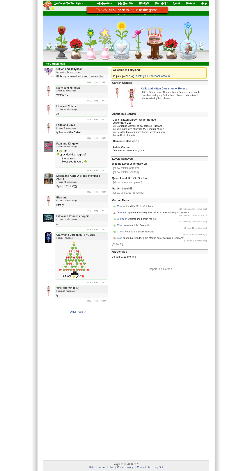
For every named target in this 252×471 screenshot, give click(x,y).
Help (91, 467)
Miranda (121, 225)
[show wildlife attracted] (126, 167)
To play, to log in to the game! (127, 10)
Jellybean (122, 212)
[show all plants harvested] (128, 192)
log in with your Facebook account (150, 76)
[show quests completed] (127, 182)
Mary (119, 206)
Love (119, 238)
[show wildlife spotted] (126, 172)
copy (89, 82)
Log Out (158, 467)
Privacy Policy (125, 467)
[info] (136, 141)
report (103, 82)
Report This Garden (160, 269)
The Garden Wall (54, 63)
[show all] (117, 244)
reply (96, 82)
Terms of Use (106, 467)
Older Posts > (78, 311)
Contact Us (143, 467)
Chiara (120, 231)
